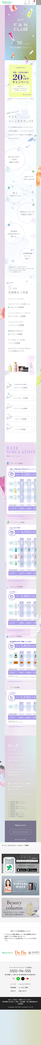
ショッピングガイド (24, 984)
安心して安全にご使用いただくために (19, 999)
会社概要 (22, 1002)
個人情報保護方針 (32, 1002)
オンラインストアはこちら (20, 832)
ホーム (4, 845)
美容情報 (13, 987)
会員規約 (20, 1004)
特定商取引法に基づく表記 (10, 1002)
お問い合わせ (22, 991)
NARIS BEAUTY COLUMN (15, 845)
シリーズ (13, 984)
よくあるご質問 (23, 987)
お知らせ (13, 991)
